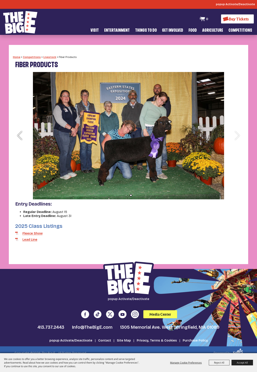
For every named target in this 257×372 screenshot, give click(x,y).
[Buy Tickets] (237, 18)
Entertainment (117, 30)
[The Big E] (20, 21)
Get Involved (172, 30)
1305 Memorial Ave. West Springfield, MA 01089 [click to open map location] (169, 321)
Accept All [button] (242, 362)
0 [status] (207, 19)
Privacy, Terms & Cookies (157, 335)
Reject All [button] (219, 362)
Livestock (49, 51)
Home (16, 51)
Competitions (240, 30)
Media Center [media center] (160, 308)
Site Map (124, 335)
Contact (104, 335)
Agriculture (212, 30)
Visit (95, 30)
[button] (20, 129)
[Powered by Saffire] (238, 346)
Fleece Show (32, 227)
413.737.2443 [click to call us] (51, 321)
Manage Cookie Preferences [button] (186, 362)
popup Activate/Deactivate (70, 335)
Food (193, 30)
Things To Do (146, 30)
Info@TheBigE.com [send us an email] (92, 321)
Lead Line (29, 234)
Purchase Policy (195, 335)
